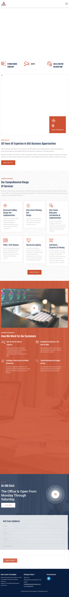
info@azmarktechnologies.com (32, 584)
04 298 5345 (29, 586)
